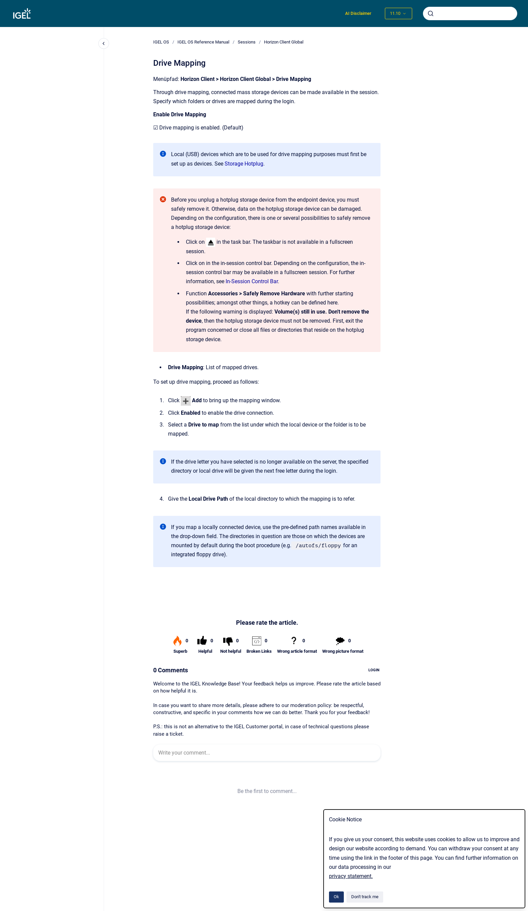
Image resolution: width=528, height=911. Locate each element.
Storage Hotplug (244, 163)
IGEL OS (161, 42)
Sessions (247, 42)
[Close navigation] (103, 43)
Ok (336, 896)
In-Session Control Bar (252, 281)
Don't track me (364, 896)
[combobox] (470, 13)
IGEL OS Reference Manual (203, 42)
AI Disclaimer (358, 13)
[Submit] (430, 13)
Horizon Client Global (283, 42)
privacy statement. (351, 876)
